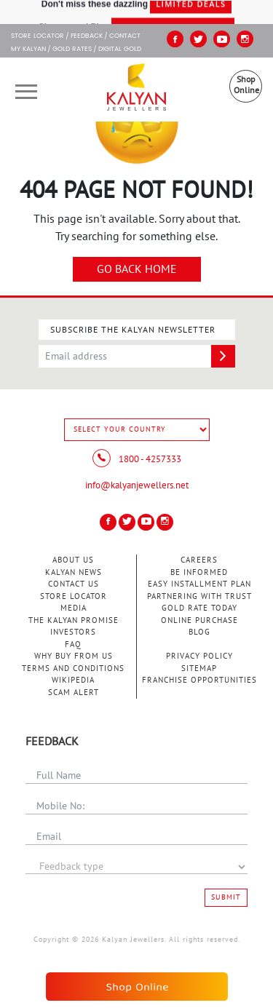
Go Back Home (137, 269)
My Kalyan (28, 49)
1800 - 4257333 (136, 459)
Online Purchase (199, 620)
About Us (73, 560)
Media (73, 608)
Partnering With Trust (199, 596)
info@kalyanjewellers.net (137, 485)
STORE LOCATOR (37, 36)
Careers (199, 560)
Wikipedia (73, 680)
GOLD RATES (72, 49)
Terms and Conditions (73, 668)
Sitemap (199, 668)
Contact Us (73, 584)
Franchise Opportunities (199, 680)
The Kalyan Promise (73, 620)
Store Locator (73, 596)
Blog (199, 632)
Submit (226, 897)
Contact (125, 36)
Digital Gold (119, 49)
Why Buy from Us (73, 656)
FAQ (73, 644)
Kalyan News (73, 572)
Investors (73, 632)
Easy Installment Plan (199, 584)
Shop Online (246, 84)
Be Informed (199, 572)
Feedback (87, 36)
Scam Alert (73, 692)
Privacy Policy (199, 656)
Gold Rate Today (199, 608)
